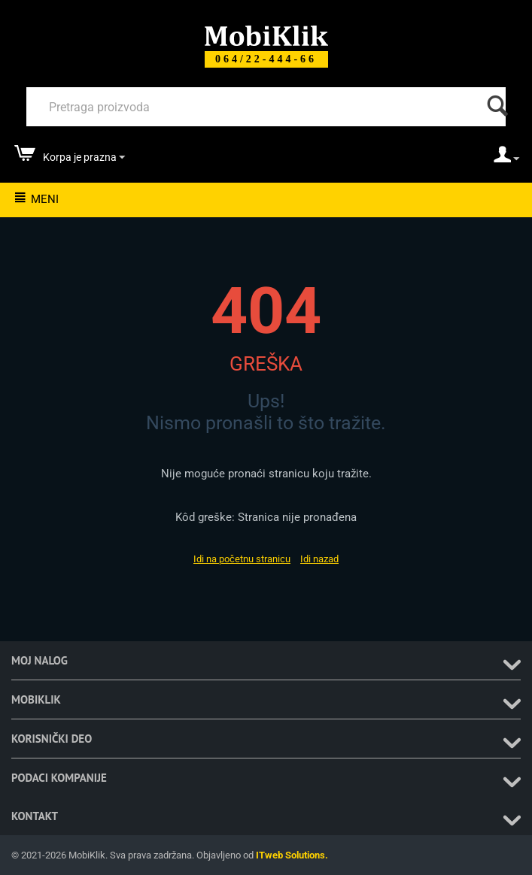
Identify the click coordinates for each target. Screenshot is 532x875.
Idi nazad (319, 559)
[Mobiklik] (266, 34)
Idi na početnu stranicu (241, 559)
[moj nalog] (506, 159)
